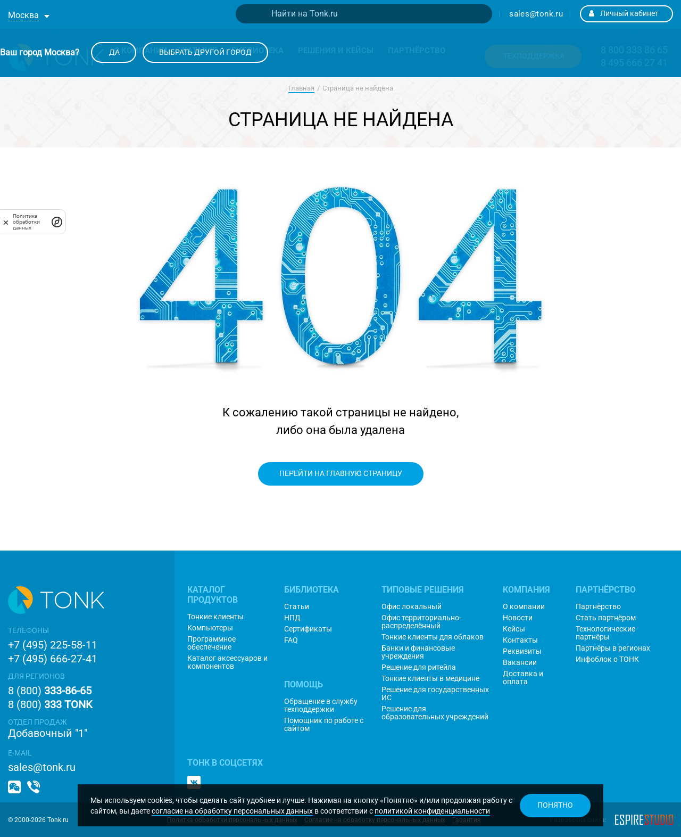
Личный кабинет (624, 13)
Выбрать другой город (205, 52)
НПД (292, 618)
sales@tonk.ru (536, 14)
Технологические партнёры (605, 633)
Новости (518, 618)
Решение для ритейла (418, 667)
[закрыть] (6, 221)
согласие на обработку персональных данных (232, 811)
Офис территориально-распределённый (421, 622)
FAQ (291, 640)
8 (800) (50, 690)
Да (113, 52)
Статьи (296, 607)
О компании (524, 607)
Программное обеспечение (211, 643)
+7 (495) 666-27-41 (52, 658)
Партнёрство (598, 607)
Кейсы (514, 629)
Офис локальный (411, 607)
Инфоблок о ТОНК (607, 659)
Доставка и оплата (523, 678)
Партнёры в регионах (613, 648)
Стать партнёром (606, 618)
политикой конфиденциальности (432, 811)
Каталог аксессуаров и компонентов (227, 662)
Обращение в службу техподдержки (321, 705)
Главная (301, 88)
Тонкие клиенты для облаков (432, 637)
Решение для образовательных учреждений (434, 713)
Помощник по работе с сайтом (323, 725)
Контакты (520, 640)
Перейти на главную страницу (340, 473)
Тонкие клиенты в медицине (430, 679)
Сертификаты (308, 629)
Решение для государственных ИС (435, 694)
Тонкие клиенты (215, 617)
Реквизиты (522, 651)
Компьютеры (210, 628)
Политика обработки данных (26, 222)
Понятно (555, 805)
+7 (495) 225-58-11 (52, 644)
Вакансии (520, 663)
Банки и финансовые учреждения (418, 652)
